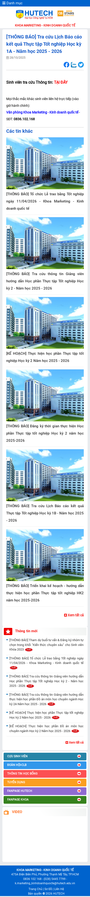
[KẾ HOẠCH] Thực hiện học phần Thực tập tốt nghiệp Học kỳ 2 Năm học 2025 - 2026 (45, 357)
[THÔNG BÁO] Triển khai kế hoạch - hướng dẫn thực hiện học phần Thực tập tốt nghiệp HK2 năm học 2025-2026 (45, 593)
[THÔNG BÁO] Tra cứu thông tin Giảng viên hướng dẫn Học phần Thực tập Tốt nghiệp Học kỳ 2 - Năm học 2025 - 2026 (45, 281)
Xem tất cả (74, 615)
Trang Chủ (35, 889)
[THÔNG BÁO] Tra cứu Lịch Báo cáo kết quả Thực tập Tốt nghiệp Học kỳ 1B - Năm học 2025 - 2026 (45, 513)
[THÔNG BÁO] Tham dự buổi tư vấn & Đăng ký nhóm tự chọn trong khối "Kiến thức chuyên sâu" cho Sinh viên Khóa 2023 (46, 644)
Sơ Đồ (48, 889)
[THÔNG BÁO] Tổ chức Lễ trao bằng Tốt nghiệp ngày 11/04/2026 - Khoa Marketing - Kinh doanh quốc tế (45, 201)
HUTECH (59, 893)
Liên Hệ (59, 889)
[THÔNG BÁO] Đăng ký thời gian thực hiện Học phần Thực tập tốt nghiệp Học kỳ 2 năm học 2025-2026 (45, 433)
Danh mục (12, 3)
